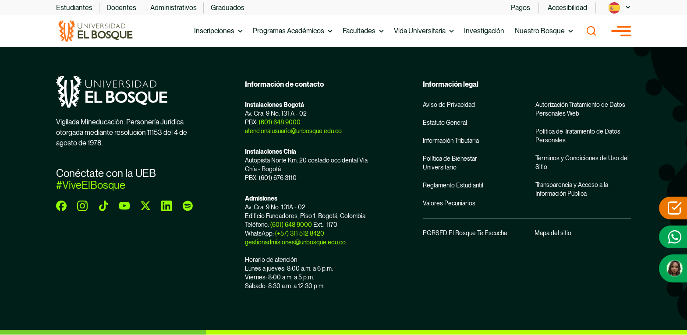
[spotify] (187, 206)
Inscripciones (214, 31)
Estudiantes (74, 8)
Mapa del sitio (553, 232)
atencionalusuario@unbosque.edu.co (293, 130)
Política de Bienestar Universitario (450, 163)
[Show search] (591, 31)
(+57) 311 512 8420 (299, 233)
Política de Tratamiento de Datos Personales (577, 136)
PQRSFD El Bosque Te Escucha (465, 232)
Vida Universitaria (420, 31)
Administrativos (173, 8)
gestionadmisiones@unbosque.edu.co (295, 242)
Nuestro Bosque (540, 31)
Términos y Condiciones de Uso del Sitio (582, 162)
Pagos (520, 8)
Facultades (359, 31)
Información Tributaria (451, 140)
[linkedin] (166, 206)
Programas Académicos (288, 31)
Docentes (121, 8)
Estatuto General (445, 122)
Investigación (484, 31)
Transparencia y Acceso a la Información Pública (571, 189)
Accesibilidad (567, 8)
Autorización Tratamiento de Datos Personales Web (580, 109)
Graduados (227, 8)
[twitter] (145, 206)
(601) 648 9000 (280, 122)
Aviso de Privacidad (449, 104)
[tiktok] (103, 206)
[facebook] (61, 206)
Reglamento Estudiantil (453, 185)
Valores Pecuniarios (449, 203)
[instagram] (82, 206)
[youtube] (124, 206)
